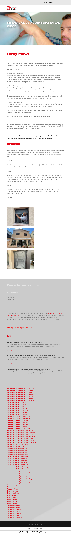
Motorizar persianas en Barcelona (17, 414)
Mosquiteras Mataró (13, 507)
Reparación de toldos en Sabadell (17, 465)
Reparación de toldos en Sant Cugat (18, 467)
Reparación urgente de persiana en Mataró (20, 434)
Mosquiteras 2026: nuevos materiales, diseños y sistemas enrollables (28, 369)
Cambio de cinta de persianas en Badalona (20, 394)
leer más (9, 350)
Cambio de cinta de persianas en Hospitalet (20, 390)
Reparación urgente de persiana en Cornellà (20, 438)
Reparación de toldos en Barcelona (18, 457)
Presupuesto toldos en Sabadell (17, 450)
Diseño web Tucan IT (35, 524)
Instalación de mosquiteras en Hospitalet (19, 483)
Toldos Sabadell (12, 499)
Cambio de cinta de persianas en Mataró (19, 392)
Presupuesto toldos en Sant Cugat (17, 455)
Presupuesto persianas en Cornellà (17, 424)
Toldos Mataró (11, 497)
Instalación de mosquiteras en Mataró (18, 481)
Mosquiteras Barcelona (14, 505)
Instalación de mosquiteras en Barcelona (19, 471)
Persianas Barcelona (13, 487)
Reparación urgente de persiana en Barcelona (21, 430)
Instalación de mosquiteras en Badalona (19, 473)
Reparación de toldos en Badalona (17, 459)
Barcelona (51, 313)
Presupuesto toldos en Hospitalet (17, 453)
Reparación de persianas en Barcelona (19, 485)
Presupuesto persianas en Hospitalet (18, 418)
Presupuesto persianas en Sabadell (18, 420)
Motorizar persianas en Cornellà (17, 408)
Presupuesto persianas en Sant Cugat (18, 428)
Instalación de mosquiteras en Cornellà (19, 475)
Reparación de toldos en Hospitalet (18, 469)
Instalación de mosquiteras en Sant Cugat (20, 479)
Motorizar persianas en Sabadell (17, 412)
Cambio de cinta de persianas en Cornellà (20, 396)
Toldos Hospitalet (12, 495)
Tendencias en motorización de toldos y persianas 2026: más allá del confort (31, 356)
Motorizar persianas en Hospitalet (17, 402)
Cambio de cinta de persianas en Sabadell (20, 398)
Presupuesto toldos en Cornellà (16, 446)
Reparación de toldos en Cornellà (17, 461)
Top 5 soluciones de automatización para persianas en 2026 (25, 342)
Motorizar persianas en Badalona (17, 406)
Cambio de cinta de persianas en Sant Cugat (20, 400)
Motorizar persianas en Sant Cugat (18, 410)
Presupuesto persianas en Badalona (18, 422)
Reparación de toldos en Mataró (17, 463)
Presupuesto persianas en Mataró (17, 426)
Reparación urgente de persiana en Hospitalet (21, 432)
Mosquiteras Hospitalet (14, 513)
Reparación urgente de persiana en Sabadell (20, 440)
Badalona (18, 315)
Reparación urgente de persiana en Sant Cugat (21, 442)
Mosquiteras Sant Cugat (14, 517)
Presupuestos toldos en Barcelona (17, 444)
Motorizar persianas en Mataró (16, 404)
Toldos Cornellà (12, 501)
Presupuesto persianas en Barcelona (18, 416)
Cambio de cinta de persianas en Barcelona (20, 388)
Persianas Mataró (12, 489)
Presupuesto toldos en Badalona (17, 448)
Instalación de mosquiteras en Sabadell (19, 477)
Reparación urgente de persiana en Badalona (21, 436)
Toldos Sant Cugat (13, 493)
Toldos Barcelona (12, 491)
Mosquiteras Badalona (14, 509)
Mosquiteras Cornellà (13, 511)
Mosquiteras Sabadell (14, 515)
